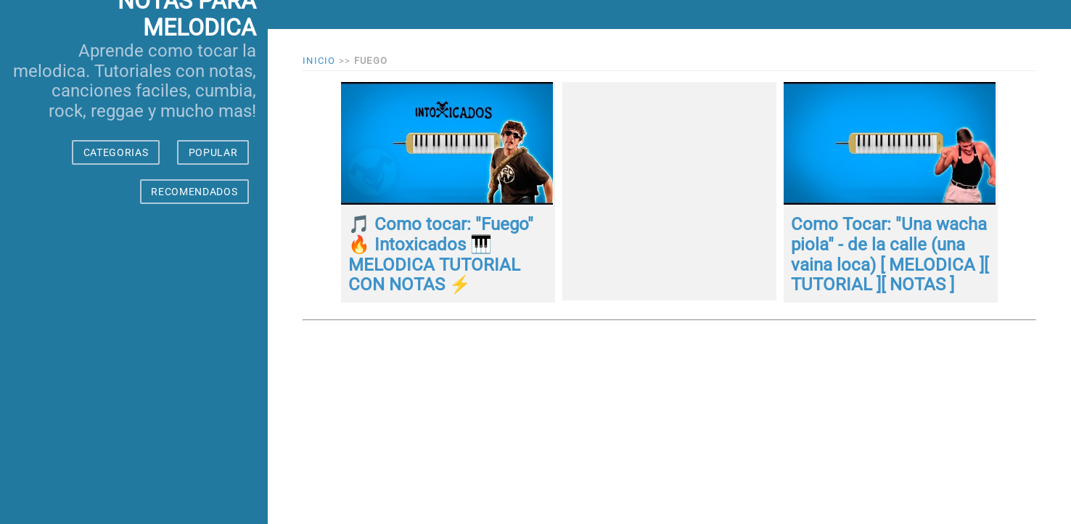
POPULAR (213, 152)
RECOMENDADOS (194, 191)
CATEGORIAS (116, 152)
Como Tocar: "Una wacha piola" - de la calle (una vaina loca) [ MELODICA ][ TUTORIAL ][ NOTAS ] (889, 254)
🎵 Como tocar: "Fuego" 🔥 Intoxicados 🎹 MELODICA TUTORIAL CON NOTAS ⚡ (440, 254)
